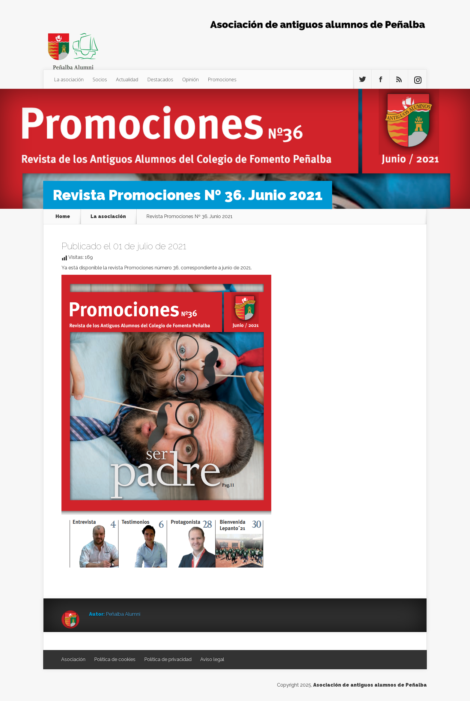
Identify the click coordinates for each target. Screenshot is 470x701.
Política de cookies (114, 659)
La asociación (69, 79)
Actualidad (127, 79)
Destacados (160, 79)
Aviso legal (212, 659)
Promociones (222, 79)
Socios (100, 79)
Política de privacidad (168, 659)
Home (62, 216)
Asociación (73, 659)
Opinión (190, 79)
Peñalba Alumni (123, 614)
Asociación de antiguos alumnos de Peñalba (370, 685)
